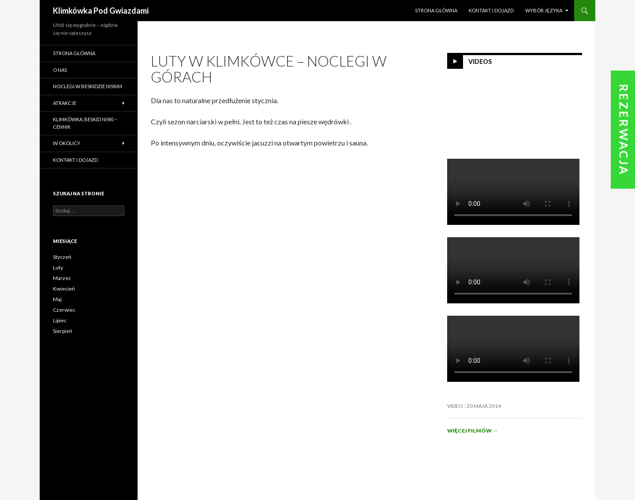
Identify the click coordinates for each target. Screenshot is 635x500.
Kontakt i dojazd (491, 10)
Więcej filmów (472, 430)
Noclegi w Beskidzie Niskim (87, 86)
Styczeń (62, 257)
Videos (480, 61)
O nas (60, 70)
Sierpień (62, 331)
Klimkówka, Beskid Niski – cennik (85, 123)
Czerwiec (64, 309)
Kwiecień (64, 288)
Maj (57, 299)
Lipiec (60, 320)
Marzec (62, 278)
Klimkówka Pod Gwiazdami (101, 10)
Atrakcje (64, 103)
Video (455, 406)
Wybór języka (543, 10)
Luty (58, 267)
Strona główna (436, 10)
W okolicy (66, 143)
